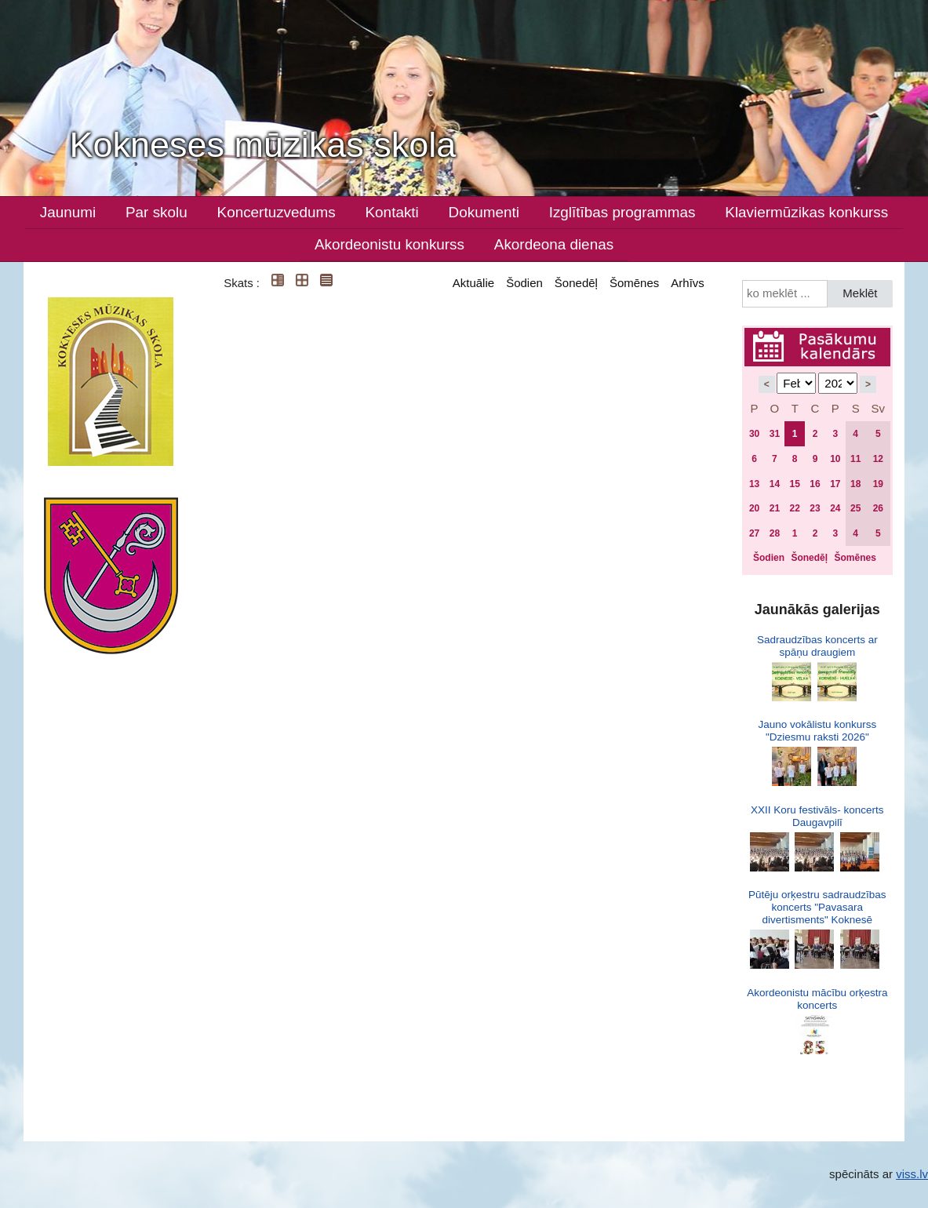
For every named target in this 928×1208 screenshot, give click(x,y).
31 (775, 433)
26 (878, 508)
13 (754, 483)
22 (795, 508)
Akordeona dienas (553, 244)
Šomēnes (634, 282)
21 (775, 508)
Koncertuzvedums (276, 212)
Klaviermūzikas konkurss (806, 212)
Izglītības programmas (622, 212)
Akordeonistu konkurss (389, 244)
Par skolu (156, 212)
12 (878, 458)
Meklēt (859, 293)
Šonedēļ (576, 282)
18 (855, 483)
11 (855, 458)
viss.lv (912, 1174)
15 (795, 483)
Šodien (524, 282)
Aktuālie (473, 282)
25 (855, 508)
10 (835, 458)
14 (775, 483)
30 (754, 433)
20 (754, 508)
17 (835, 483)
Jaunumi (68, 212)
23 (815, 508)
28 (775, 533)
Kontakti (392, 212)
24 (835, 508)
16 (815, 483)
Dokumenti (484, 212)
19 (878, 483)
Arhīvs (687, 282)
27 (754, 533)
